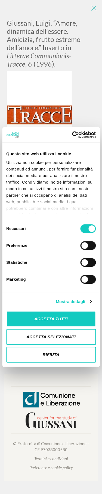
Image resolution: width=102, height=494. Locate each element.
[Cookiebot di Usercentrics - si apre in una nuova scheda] (73, 134)
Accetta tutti (51, 318)
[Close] (93, 8)
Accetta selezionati (51, 336)
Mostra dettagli (70, 301)
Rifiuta (51, 354)
